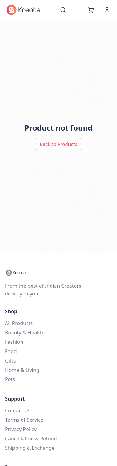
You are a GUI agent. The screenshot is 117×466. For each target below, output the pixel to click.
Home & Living (22, 370)
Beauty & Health (24, 332)
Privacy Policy (21, 429)
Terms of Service (24, 419)
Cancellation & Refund (31, 438)
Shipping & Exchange (30, 447)
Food (11, 351)
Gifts (10, 360)
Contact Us (17, 410)
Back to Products (58, 144)
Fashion (14, 342)
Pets (10, 379)
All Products (19, 323)
